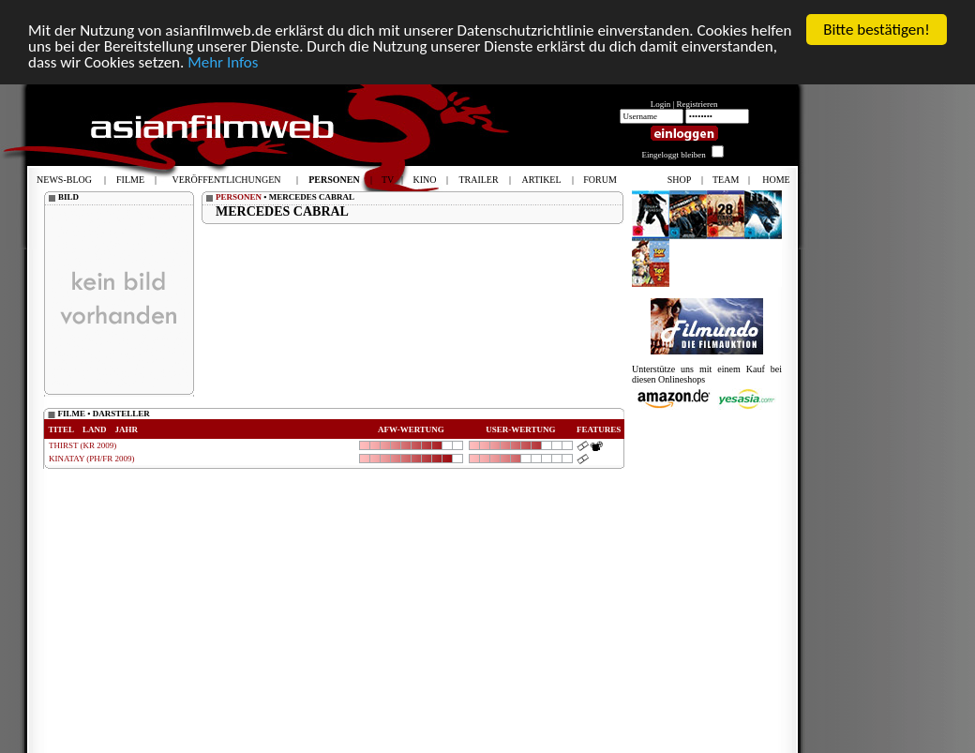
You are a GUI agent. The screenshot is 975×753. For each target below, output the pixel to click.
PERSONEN (239, 191)
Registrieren (697, 98)
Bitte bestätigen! (876, 24)
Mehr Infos (223, 57)
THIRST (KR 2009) (82, 439)
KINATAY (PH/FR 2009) (92, 453)
